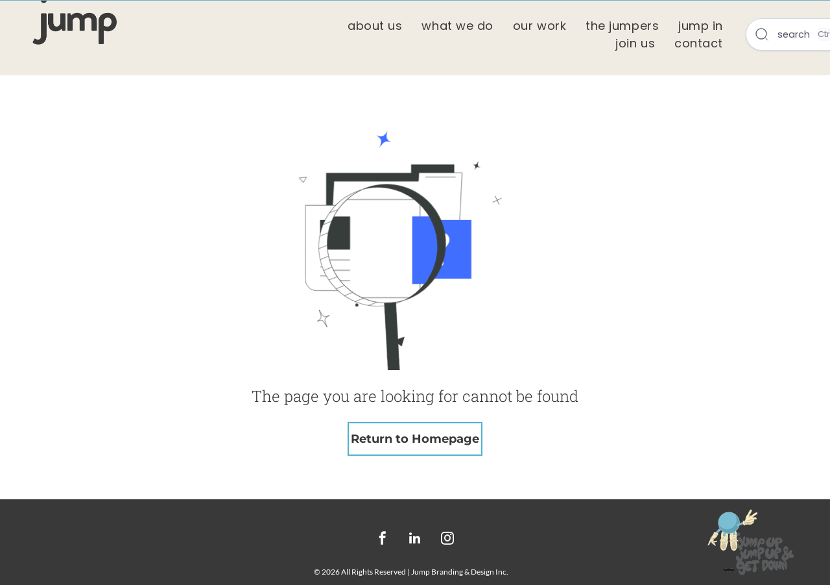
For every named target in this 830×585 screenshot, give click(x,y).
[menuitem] (375, 25)
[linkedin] (415, 540)
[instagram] (447, 540)
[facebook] (382, 540)
